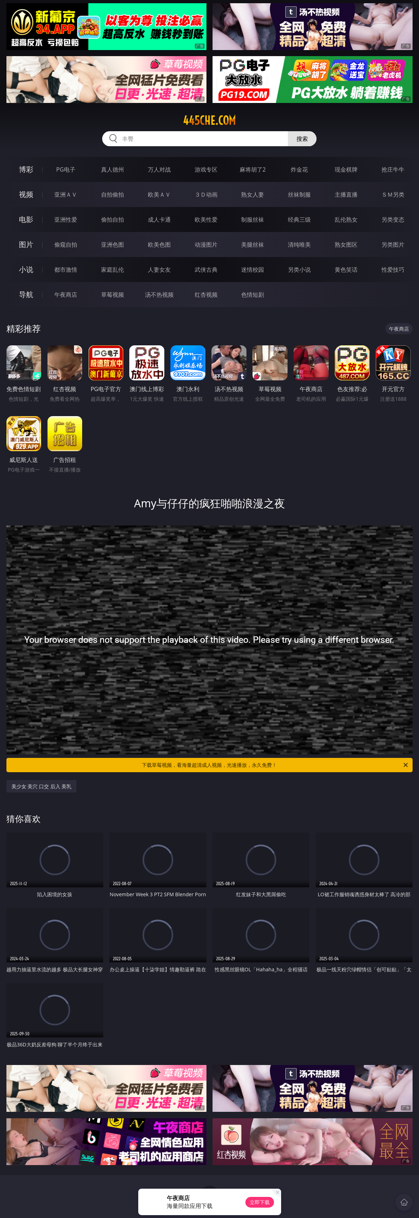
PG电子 (65, 169)
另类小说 (299, 269)
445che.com (209, 120)
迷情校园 (252, 269)
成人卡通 (159, 219)
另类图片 (392, 244)
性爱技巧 (392, 269)
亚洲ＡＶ (65, 194)
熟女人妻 (252, 194)
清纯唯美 (299, 244)
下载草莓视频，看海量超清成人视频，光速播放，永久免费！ (275, 765)
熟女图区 (346, 244)
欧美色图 (159, 244)
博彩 (26, 169)
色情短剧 (252, 295)
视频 (26, 194)
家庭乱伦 (112, 269)
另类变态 (392, 219)
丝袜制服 (299, 194)
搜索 (302, 139)
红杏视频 (206, 295)
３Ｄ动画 (206, 194)
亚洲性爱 (65, 219)
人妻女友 (159, 269)
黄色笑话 (346, 269)
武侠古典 (206, 269)
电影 (26, 219)
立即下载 (260, 1202)
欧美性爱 (206, 219)
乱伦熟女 (346, 219)
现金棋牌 (346, 169)
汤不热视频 (159, 295)
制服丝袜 (252, 219)
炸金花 (299, 169)
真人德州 (112, 169)
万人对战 (159, 169)
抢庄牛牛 (392, 169)
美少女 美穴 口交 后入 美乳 (41, 786)
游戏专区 (206, 169)
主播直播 (346, 194)
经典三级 (299, 219)
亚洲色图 (112, 244)
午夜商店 (65, 295)
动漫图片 (206, 244)
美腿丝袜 (252, 244)
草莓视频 (112, 295)
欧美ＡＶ (159, 194)
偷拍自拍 (112, 219)
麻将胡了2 (253, 169)
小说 (26, 269)
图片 (26, 244)
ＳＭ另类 (392, 194)
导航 (26, 294)
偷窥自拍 (65, 244)
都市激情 (65, 269)
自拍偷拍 (112, 194)
